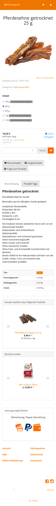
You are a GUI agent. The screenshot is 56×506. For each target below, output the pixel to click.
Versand (21, 140)
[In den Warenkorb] (51, 151)
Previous (8, 326)
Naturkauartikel (21, 87)
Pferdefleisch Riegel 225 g (28, 332)
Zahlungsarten (37, 448)
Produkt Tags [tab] (30, 183)
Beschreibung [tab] (12, 183)
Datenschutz (36, 454)
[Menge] (19, 150)
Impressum (36, 460)
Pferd (39, 273)
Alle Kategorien (12, 4)
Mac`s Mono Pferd (28, 384)
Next (47, 326)
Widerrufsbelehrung (12, 460)
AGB (4, 454)
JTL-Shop (33, 500)
